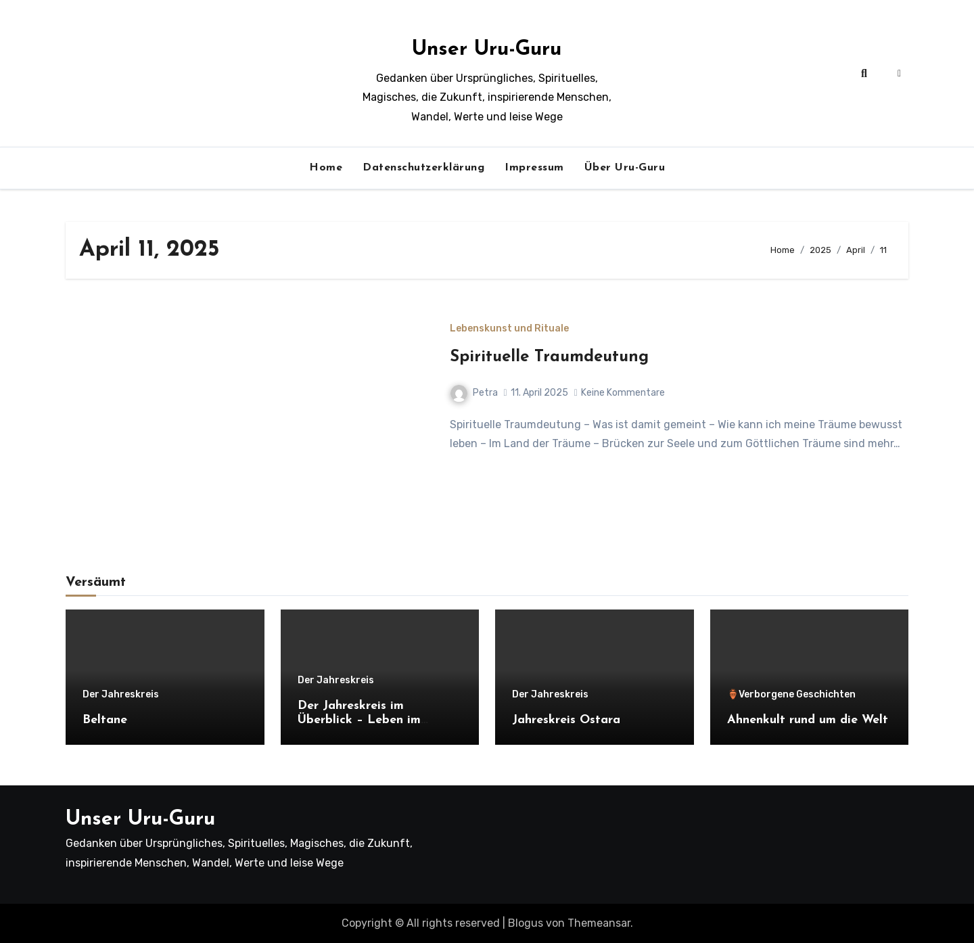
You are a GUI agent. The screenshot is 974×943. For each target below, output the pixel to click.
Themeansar (598, 923)
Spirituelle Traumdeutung (549, 357)
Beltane (105, 720)
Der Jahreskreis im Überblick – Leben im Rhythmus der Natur (359, 720)
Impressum (534, 167)
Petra (474, 392)
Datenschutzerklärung (423, 167)
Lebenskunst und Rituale (509, 329)
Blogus (525, 923)
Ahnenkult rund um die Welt (807, 720)
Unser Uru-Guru (486, 49)
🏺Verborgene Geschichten (791, 694)
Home (325, 167)
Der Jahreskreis (121, 694)
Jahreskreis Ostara (566, 720)
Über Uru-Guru (625, 167)
